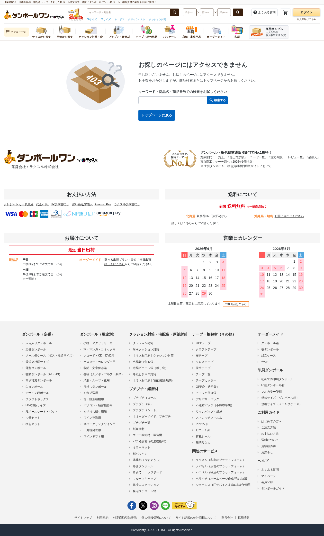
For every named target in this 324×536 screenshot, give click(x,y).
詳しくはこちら (181, 223)
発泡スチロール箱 (144, 491)
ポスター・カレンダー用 (99, 362)
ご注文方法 (268, 427)
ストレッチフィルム (209, 417)
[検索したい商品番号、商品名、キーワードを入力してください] (128, 12)
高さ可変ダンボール (39, 380)
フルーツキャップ (144, 478)
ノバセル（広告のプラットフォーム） (220, 466)
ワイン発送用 (92, 417)
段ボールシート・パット (42, 411)
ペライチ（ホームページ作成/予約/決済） (223, 478)
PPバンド (202, 424)
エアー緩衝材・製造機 (147, 435)
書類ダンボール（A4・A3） (44, 374)
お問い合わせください (289, 216)
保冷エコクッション (146, 484)
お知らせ (267, 452)
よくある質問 (270, 469)
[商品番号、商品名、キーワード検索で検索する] (174, 12)
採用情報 (244, 517)
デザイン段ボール (37, 393)
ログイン (306, 12)
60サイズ (92, 19)
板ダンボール (270, 349)
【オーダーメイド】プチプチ (152, 416)
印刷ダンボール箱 (273, 385)
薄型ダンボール (36, 368)
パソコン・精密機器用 (98, 405)
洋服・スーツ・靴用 (96, 380)
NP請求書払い (60, 204)
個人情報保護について (156, 517)
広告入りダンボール (39, 343)
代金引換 (42, 204)
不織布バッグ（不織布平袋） (215, 405)
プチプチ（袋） (143, 404)
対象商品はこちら (236, 304)
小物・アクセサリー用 (98, 343)
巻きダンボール (143, 466)
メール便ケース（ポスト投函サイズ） (50, 355)
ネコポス (119, 19)
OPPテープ (203, 343)
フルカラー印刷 (271, 391)
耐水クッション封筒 (146, 349)
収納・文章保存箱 (95, 368)
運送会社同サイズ (37, 362)
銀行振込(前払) (82, 204)
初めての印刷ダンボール (277, 379)
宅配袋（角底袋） (144, 362)
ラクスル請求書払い (127, 204)
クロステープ (204, 362)
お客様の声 (268, 446)
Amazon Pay (103, 204)
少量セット (33, 417)
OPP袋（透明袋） (207, 386)
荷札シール (203, 436)
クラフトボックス (37, 399)
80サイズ (106, 19)
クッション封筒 (157, 19)
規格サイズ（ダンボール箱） (280, 397)
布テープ (201, 355)
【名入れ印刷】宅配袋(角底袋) (153, 380)
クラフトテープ (206, 349)
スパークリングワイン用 (99, 424)
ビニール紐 (203, 430)
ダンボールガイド (273, 488)
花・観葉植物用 (93, 399)
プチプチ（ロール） (146, 397)
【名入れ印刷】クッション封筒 (153, 355)
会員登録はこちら (306, 19)
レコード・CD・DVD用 (98, 355)
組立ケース (268, 355)
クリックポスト (136, 19)
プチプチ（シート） (146, 410)
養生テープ (203, 368)
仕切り (265, 362)
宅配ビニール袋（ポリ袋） (150, 368)
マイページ (268, 476)
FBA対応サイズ (36, 405)
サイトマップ (83, 517)
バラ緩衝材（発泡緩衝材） (150, 441)
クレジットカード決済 (18, 204)
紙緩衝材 (138, 429)
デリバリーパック (207, 399)
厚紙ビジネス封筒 (144, 374)
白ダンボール (34, 386)
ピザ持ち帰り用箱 (95, 411)
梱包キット (33, 424)
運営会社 (227, 517)
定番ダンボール (36, 349)
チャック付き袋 (206, 393)
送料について (270, 440)
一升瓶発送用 (92, 430)
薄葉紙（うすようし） (147, 460)
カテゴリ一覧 (16, 32)
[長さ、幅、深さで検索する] (238, 12)
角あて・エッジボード (147, 472)
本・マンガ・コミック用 (99, 349)
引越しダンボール (95, 386)
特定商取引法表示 (125, 517)
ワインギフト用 (93, 436)
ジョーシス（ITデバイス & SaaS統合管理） (224, 484)
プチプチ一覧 (141, 422)
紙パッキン (140, 454)
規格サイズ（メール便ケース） (281, 404)
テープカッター (206, 380)
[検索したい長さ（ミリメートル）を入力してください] (190, 12)
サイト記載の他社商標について (196, 517)
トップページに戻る (156, 115)
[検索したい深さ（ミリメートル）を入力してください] (224, 12)
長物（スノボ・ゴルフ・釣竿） (103, 374)
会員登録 (267, 482)
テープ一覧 (203, 374)
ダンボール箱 (270, 343)
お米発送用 (90, 393)
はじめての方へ (271, 421)
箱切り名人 (203, 442)
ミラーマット (141, 447)
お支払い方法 (270, 434)
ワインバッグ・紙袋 (209, 411)
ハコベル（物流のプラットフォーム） (220, 472)
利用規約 (102, 517)
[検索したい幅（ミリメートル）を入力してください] (207, 12)
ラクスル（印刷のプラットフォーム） (220, 460)
